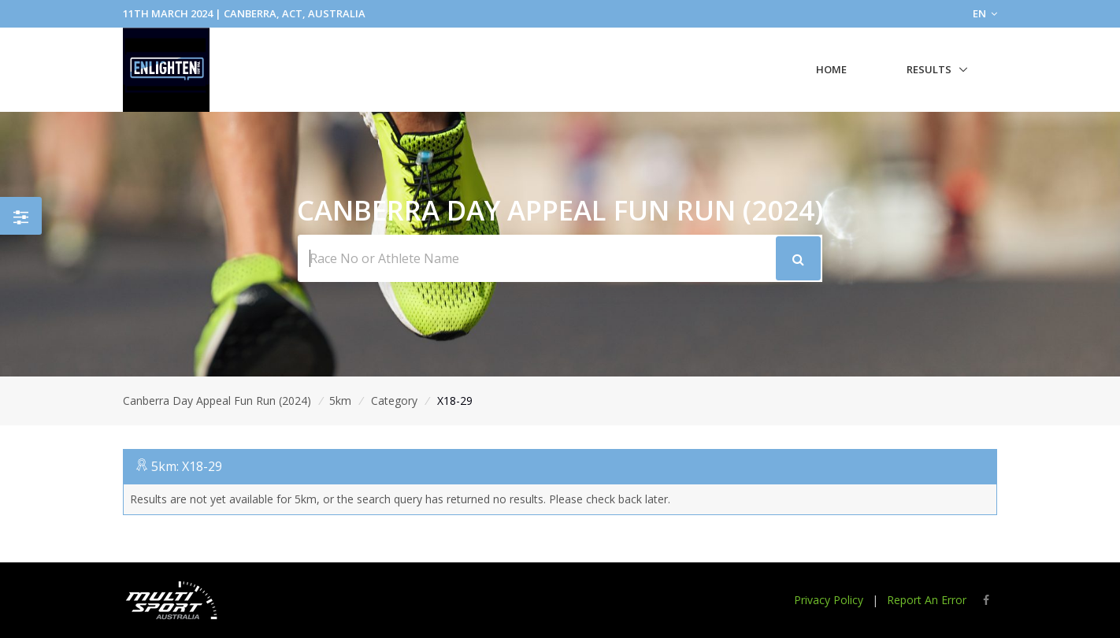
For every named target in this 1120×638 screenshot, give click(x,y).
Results (929, 69)
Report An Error (926, 599)
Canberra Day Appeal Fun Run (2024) (217, 400)
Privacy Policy (828, 599)
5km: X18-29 (186, 466)
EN (985, 13)
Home (831, 69)
